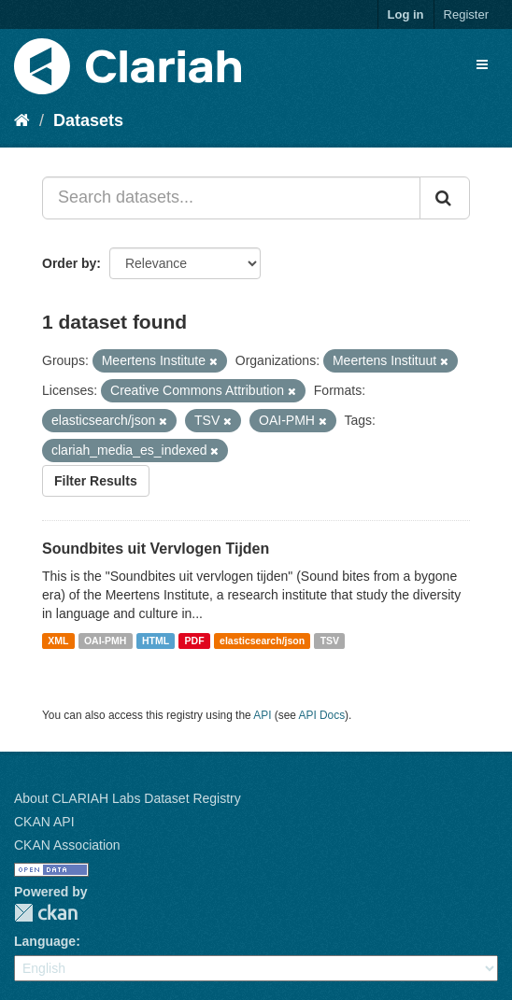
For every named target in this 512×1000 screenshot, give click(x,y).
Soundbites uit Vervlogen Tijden (155, 548)
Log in (406, 14)
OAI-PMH (105, 640)
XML (58, 640)
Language (45, 941)
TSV (329, 640)
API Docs (322, 715)
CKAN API (44, 821)
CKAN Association (67, 845)
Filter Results (95, 480)
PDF (195, 640)
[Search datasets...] (231, 197)
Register (466, 14)
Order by (69, 263)
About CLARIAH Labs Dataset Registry (127, 798)
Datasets (88, 120)
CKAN (46, 913)
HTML (155, 640)
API (262, 715)
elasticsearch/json (262, 640)
